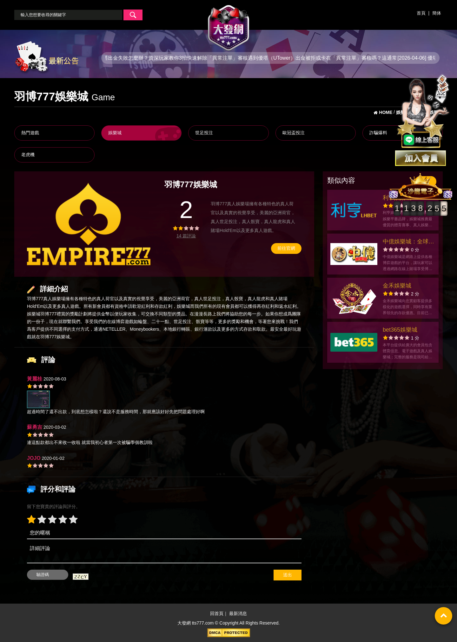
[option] (88, 224)
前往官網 (286, 248)
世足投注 (204, 132)
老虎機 (28, 154)
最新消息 (238, 613)
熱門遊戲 (30, 132)
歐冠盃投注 (293, 132)
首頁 (421, 13)
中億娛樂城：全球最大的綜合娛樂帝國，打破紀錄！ (408, 242)
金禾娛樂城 (397, 285)
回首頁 (216, 613)
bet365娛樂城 (400, 330)
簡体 (436, 13)
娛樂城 (115, 132)
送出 (287, 574)
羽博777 (35, 298)
